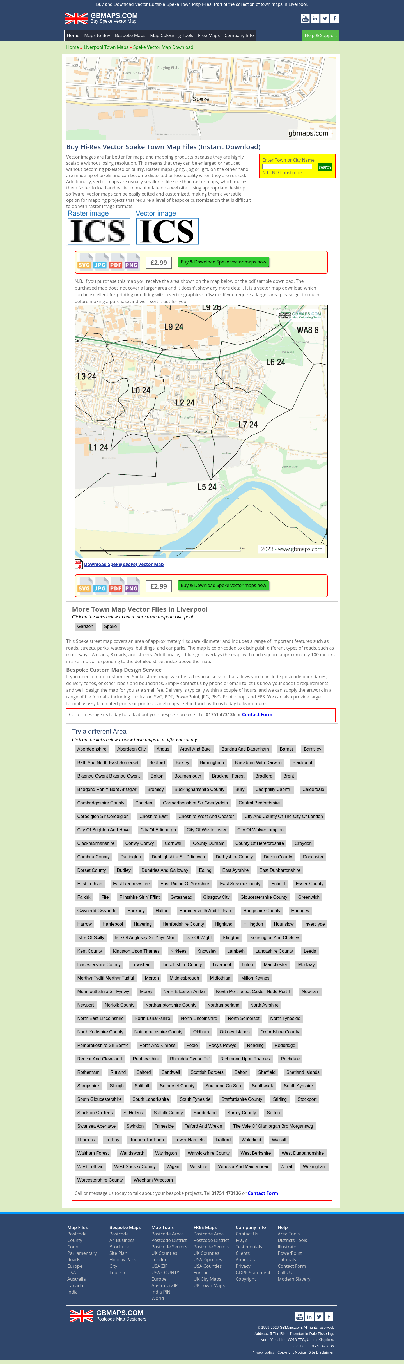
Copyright (246, 1279)
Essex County (309, 883)
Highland (224, 924)
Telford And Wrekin (203, 1126)
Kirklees (179, 951)
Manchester (275, 964)
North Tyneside (285, 1018)
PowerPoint (290, 1253)
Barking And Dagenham (245, 749)
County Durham (208, 843)
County (74, 1240)
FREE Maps (205, 1227)
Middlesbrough (184, 978)
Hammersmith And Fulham (205, 910)
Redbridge (285, 1045)
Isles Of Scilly (90, 937)
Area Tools (289, 1233)
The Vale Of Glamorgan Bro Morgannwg (273, 1126)
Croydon (303, 843)
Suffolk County (168, 1112)
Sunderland (205, 1112)
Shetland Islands (303, 1072)
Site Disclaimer (321, 1352)
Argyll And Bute (195, 749)
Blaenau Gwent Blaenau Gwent (108, 776)
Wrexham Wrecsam (153, 1180)
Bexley (182, 762)
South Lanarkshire (150, 1099)
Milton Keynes (255, 978)
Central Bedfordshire (259, 803)
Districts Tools (292, 1240)
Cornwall (173, 843)
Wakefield (251, 1139)
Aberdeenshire (91, 749)
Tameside (164, 1126)
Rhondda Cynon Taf (190, 1058)
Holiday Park (122, 1259)
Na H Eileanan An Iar (184, 991)
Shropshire (88, 1085)
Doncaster (313, 856)
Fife (105, 897)
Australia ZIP (165, 1285)
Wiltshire (198, 1166)
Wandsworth (132, 1153)
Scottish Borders (207, 1072)
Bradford (263, 776)
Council (75, 1246)
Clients (243, 1253)
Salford (144, 1072)
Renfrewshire (146, 1058)
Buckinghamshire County (199, 789)
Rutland (118, 1072)
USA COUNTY (165, 1272)
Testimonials (249, 1246)
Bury (240, 789)
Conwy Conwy (139, 843)
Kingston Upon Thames (136, 951)
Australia (76, 1279)
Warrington (166, 1153)
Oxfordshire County (280, 1032)
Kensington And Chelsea (274, 937)
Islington (231, 937)
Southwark (262, 1085)
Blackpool (302, 762)
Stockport (307, 1099)
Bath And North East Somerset (107, 762)
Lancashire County (274, 951)
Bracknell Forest (228, 776)
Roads (73, 1259)
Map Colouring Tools (171, 35)
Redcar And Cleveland (99, 1058)
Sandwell (171, 1072)
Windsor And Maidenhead (244, 1166)
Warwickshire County (209, 1153)
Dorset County (91, 870)
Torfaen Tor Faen (147, 1139)
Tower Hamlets (190, 1139)
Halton (161, 910)
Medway (306, 964)
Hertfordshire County (183, 924)
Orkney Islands (235, 1032)
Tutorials (287, 1259)
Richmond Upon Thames (245, 1058)
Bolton (157, 776)
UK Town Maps (209, 1285)
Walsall (279, 1139)
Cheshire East (153, 816)
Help (283, 1227)
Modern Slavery (294, 1279)
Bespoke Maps (130, 35)
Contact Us (247, 1233)
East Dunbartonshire (280, 870)
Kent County (89, 951)
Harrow (84, 924)
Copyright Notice (291, 1352)
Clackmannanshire (95, 843)
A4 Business (121, 1240)
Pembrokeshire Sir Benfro (102, 1045)
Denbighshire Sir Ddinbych (178, 856)
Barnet (286, 749)
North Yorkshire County (100, 1032)
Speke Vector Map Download (163, 47)
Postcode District (169, 1240)
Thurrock (86, 1139)
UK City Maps (207, 1279)
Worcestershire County (100, 1180)
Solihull (142, 1085)
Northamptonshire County (170, 1005)
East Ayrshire (235, 870)
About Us (245, 1259)
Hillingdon (253, 924)
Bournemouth (187, 776)
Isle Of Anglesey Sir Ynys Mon (145, 937)
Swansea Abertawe (96, 1126)
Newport (85, 1005)
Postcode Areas (168, 1233)
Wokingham (315, 1166)
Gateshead (181, 897)
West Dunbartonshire (303, 1153)
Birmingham (212, 762)
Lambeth (236, 951)
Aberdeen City (131, 749)
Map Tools (163, 1227)
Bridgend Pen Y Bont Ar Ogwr (106, 789)
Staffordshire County (241, 1099)
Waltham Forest (93, 1153)
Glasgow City (216, 897)
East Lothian (89, 883)
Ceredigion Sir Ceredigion (102, 816)
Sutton (273, 1112)
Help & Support (321, 35)
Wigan (173, 1166)
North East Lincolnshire (100, 1018)
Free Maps (209, 35)
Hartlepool (113, 924)
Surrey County (242, 1112)
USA (71, 1272)
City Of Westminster (207, 829)
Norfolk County (120, 1005)
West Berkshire (256, 1153)
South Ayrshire (298, 1085)
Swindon (135, 1126)
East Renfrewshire (131, 883)
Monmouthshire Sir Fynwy (103, 991)
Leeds (310, 951)
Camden (143, 803)
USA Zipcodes (208, 1259)
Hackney (136, 910)
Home (73, 35)
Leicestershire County (99, 964)
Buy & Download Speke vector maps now (223, 262)
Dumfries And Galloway (165, 870)
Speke (110, 626)
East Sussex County (240, 883)
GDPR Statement (253, 1272)
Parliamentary (82, 1253)
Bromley (155, 789)
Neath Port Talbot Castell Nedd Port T (253, 991)
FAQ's (241, 1240)
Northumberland (223, 1005)
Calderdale (313, 789)
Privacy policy (263, 1352)
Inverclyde (314, 924)
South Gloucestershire (99, 1099)
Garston (85, 626)
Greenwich (309, 897)
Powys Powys (222, 1045)
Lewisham (142, 964)
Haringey (300, 910)
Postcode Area (209, 1233)
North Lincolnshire (199, 1018)
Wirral (286, 1166)
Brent (288, 776)
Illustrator (288, 1246)
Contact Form (257, 714)
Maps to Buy (97, 35)
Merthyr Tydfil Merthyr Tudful (105, 978)
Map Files (77, 1227)
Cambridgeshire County (100, 803)
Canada (75, 1285)
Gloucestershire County (263, 897)
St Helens (133, 1112)
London (159, 1259)
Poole (192, 1045)
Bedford (157, 762)
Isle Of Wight (199, 937)
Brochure (119, 1246)
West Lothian (90, 1166)
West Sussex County (135, 1166)
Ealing (205, 870)
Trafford (223, 1139)
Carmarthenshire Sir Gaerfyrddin (195, 803)
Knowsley (206, 951)
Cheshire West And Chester (206, 816)
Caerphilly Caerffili (273, 789)
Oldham (201, 1032)
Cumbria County (93, 856)
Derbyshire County (234, 856)
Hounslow (283, 924)
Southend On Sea (223, 1085)
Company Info (239, 35)
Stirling (280, 1099)
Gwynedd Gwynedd (96, 910)
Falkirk (83, 897)
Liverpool (222, 964)
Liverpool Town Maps (106, 47)
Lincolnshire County (182, 964)
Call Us (285, 1272)
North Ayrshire (264, 1005)
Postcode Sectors (169, 1246)
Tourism (118, 1272)
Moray (146, 991)
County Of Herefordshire (259, 843)
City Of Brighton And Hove (103, 829)
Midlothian (220, 978)
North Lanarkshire (152, 1018)
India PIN (161, 1291)
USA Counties (208, 1266)
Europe (74, 1266)
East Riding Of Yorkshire (184, 883)
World (158, 1298)
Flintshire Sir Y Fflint (140, 897)
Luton (247, 964)
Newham (311, 991)
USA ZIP (160, 1266)
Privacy (243, 1266)
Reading (255, 1045)
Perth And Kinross (157, 1045)
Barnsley (312, 749)
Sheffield (267, 1072)
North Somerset (244, 1018)
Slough (117, 1085)
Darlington (131, 856)
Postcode (77, 1233)
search (325, 167)
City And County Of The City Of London (284, 816)
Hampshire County (262, 910)
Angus (163, 749)
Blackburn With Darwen (258, 762)
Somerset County (177, 1085)
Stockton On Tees (95, 1112)
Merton (152, 978)
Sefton (240, 1072)
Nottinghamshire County (158, 1032)
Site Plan (118, 1253)
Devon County (278, 856)
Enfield (278, 883)
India (72, 1291)
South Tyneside (195, 1099)
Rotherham (88, 1072)
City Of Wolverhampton (260, 829)
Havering (143, 924)
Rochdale (290, 1058)
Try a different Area (99, 731)
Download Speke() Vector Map (124, 564)
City (113, 1266)
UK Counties (164, 1253)
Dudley (124, 870)
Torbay (112, 1139)
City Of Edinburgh (158, 829)
